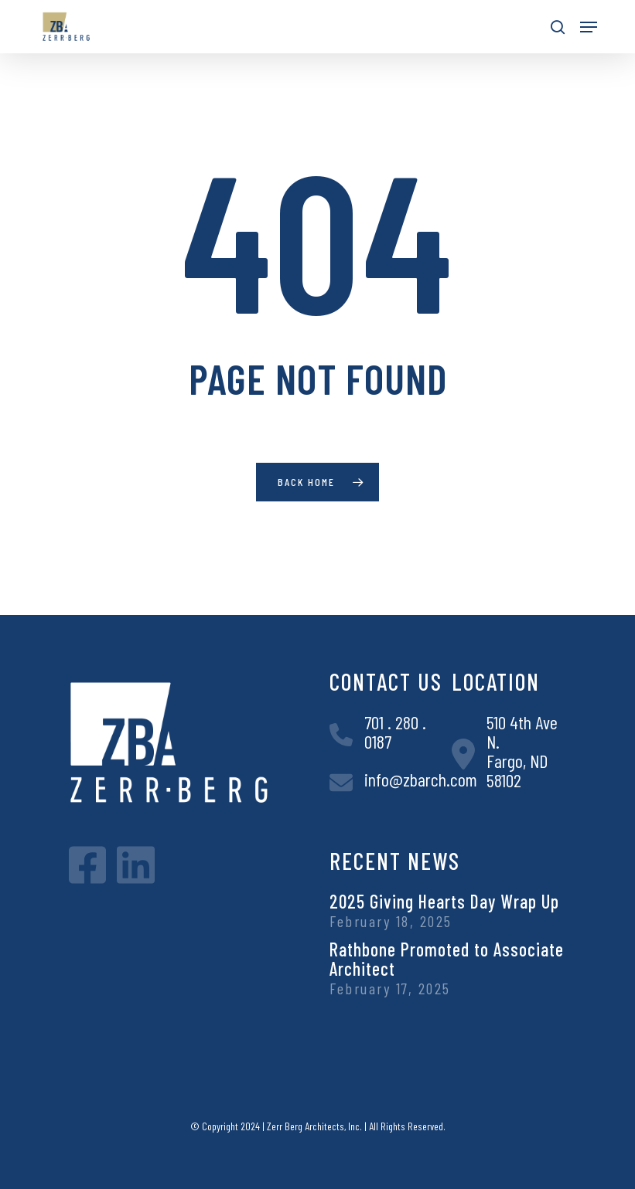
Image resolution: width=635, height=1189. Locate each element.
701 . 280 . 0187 (395, 731)
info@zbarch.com (420, 779)
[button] (588, 27)
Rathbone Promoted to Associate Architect (446, 958)
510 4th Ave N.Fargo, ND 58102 (522, 751)
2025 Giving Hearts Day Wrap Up (444, 901)
